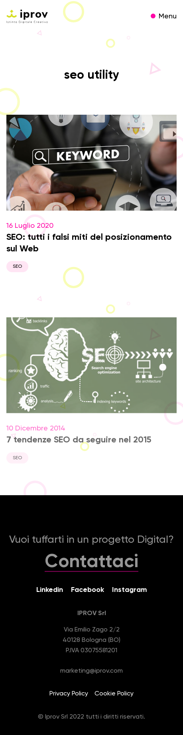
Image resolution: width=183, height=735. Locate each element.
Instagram (129, 590)
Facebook (87, 590)
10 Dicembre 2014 (91, 394)
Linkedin (49, 590)
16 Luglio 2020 (91, 193)
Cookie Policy (114, 694)
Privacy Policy (68, 694)
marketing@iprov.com (91, 671)
